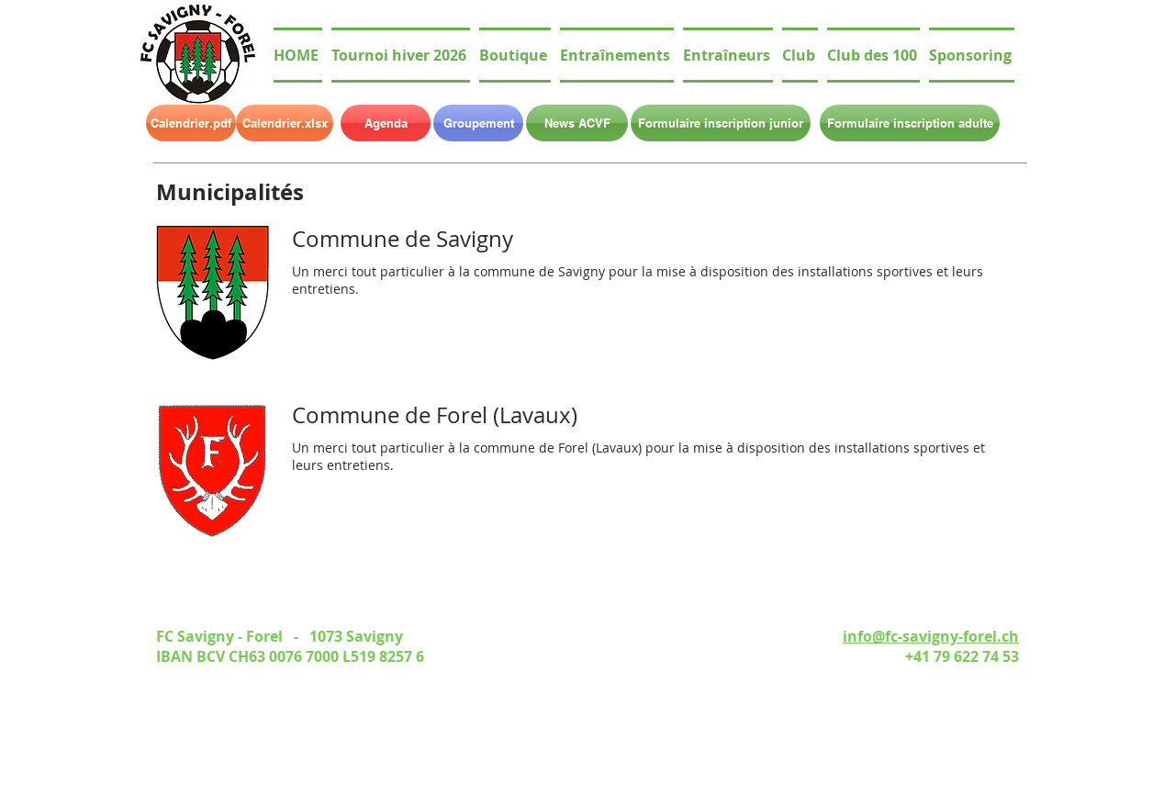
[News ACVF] (577, 123)
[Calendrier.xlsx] (284, 123)
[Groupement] (478, 123)
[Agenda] (386, 123)
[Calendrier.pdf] (191, 123)
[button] (800, 55)
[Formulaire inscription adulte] (910, 123)
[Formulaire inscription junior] (721, 123)
